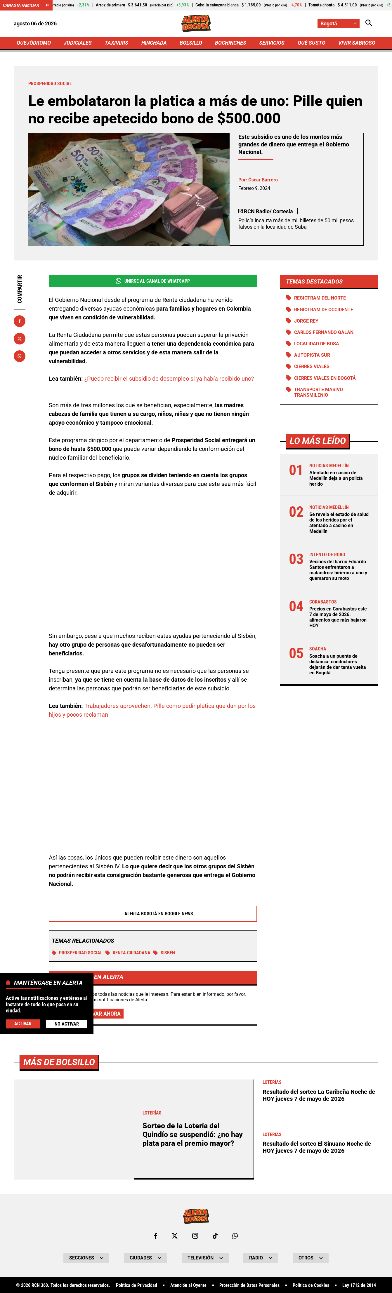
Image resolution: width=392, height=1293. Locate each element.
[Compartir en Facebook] (19, 321)
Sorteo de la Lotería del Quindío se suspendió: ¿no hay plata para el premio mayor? (193, 1134)
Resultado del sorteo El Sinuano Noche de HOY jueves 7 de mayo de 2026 (317, 1147)
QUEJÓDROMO (34, 43)
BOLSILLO (191, 43)
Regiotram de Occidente (323, 309)
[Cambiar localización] (339, 23)
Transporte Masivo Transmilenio (318, 392)
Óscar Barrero (263, 180)
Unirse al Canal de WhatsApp (153, 281)
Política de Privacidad (136, 1285)
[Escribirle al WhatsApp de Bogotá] (235, 1236)
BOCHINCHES (230, 43)
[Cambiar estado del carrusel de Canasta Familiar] (47, 5)
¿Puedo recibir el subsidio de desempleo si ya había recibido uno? (169, 378)
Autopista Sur (312, 355)
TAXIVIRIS (116, 43)
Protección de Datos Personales (249, 1285)
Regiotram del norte (320, 298)
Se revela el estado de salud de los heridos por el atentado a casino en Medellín (339, 523)
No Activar (67, 1024)
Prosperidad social (77, 953)
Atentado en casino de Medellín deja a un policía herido (336, 478)
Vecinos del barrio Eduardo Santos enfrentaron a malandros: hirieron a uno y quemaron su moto (338, 570)
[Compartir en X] (19, 338)
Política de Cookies (311, 1285)
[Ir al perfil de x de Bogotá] (175, 1236)
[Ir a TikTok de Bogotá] (215, 1236)
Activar (23, 1023)
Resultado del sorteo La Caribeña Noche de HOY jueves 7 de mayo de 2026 (319, 1095)
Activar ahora (101, 1013)
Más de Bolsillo (59, 1062)
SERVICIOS (272, 43)
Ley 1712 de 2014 (359, 1285)
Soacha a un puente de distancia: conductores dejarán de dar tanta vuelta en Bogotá (337, 664)
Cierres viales (311, 366)
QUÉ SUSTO (311, 43)
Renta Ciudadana (127, 953)
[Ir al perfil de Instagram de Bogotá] (195, 1236)
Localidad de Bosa (316, 344)
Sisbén (164, 953)
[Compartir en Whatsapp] (19, 356)
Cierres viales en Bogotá (325, 378)
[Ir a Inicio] (196, 23)
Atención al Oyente (188, 1285)
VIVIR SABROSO (356, 43)
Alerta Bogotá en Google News (152, 913)
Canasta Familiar (21, 5)
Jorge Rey (306, 321)
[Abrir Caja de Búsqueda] (368, 23)
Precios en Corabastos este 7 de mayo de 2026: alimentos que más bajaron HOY (338, 617)
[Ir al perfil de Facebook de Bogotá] (155, 1236)
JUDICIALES (78, 43)
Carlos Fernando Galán (323, 332)
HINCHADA (154, 43)
